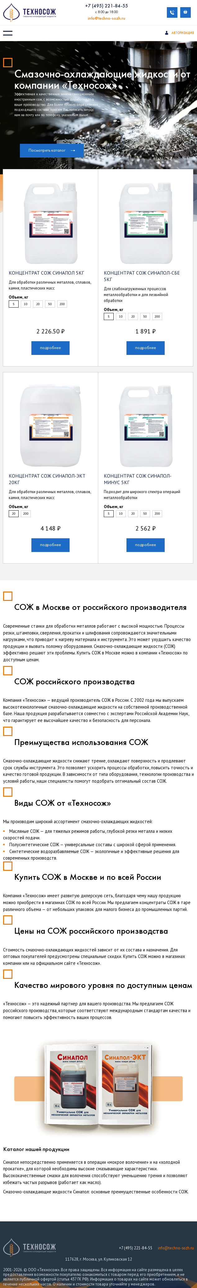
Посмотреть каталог (52, 151)
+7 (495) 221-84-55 (106, 6)
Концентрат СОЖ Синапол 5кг (41, 273)
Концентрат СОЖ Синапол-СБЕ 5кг (140, 273)
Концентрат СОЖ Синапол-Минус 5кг (144, 471)
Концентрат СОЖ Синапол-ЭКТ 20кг (47, 471)
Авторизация (179, 33)
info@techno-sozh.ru (107, 19)
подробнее (50, 343)
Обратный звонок (172, 12)
